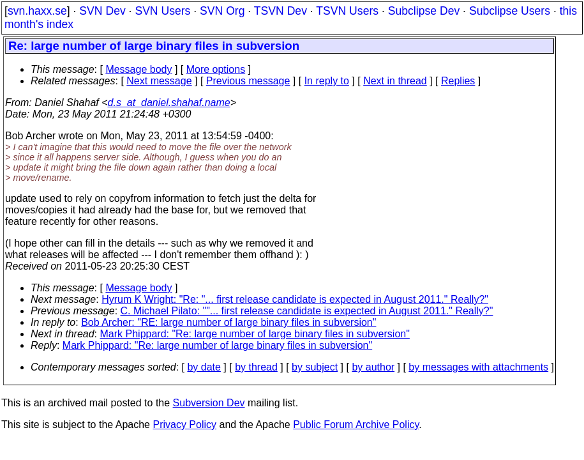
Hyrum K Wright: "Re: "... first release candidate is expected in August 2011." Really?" (294, 299)
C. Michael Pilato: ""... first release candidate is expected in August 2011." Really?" (307, 310)
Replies (458, 80)
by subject (315, 367)
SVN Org (222, 10)
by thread (256, 367)
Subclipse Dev (424, 10)
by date (203, 367)
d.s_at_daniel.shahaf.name (169, 102)
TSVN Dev (280, 10)
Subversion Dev (209, 402)
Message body (138, 69)
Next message (158, 80)
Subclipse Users (509, 10)
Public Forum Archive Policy (356, 424)
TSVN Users (347, 10)
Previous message (248, 80)
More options (216, 69)
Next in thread (395, 80)
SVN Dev (102, 10)
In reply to (326, 80)
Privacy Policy (184, 424)
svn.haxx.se (37, 10)
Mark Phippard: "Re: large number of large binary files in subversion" (255, 333)
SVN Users (162, 10)
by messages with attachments (478, 367)
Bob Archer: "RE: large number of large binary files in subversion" (228, 322)
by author (373, 367)
